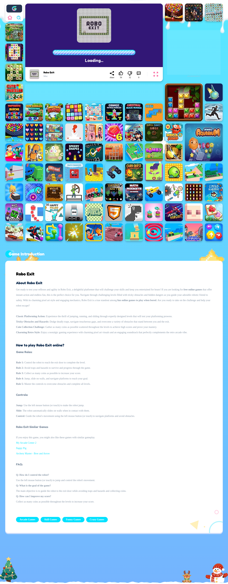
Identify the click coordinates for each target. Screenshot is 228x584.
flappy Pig (21, 448)
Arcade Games (27, 519)
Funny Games (73, 519)
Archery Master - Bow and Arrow (33, 453)
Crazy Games (97, 519)
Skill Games (50, 519)
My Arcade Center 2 (26, 442)
